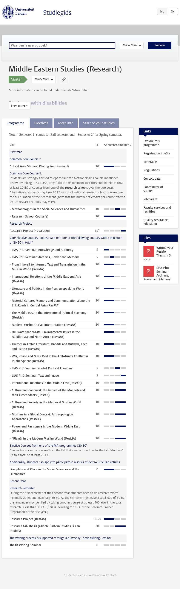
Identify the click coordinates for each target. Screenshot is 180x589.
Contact (111, 575)
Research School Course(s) (30, 216)
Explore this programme (151, 143)
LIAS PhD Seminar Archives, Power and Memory (157, 273)
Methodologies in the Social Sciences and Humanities (48, 209)
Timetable (150, 162)
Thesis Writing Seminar (25, 545)
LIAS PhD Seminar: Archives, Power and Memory (45, 257)
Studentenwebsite (76, 575)
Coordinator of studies (153, 189)
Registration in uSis (156, 153)
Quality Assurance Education (155, 222)
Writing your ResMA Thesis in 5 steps (158, 253)
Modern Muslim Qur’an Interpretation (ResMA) (44, 325)
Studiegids (57, 13)
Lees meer (18, 106)
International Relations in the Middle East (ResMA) (47, 383)
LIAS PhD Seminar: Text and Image (35, 376)
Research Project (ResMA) (28, 519)
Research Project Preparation (30, 231)
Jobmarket (150, 199)
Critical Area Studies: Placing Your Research (39, 166)
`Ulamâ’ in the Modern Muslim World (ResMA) (44, 439)
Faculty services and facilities (157, 210)
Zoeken (160, 45)
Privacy (97, 575)
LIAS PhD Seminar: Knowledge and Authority (42, 250)
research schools (76, 188)
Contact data (151, 179)
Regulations (151, 170)
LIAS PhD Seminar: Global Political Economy (42, 368)
